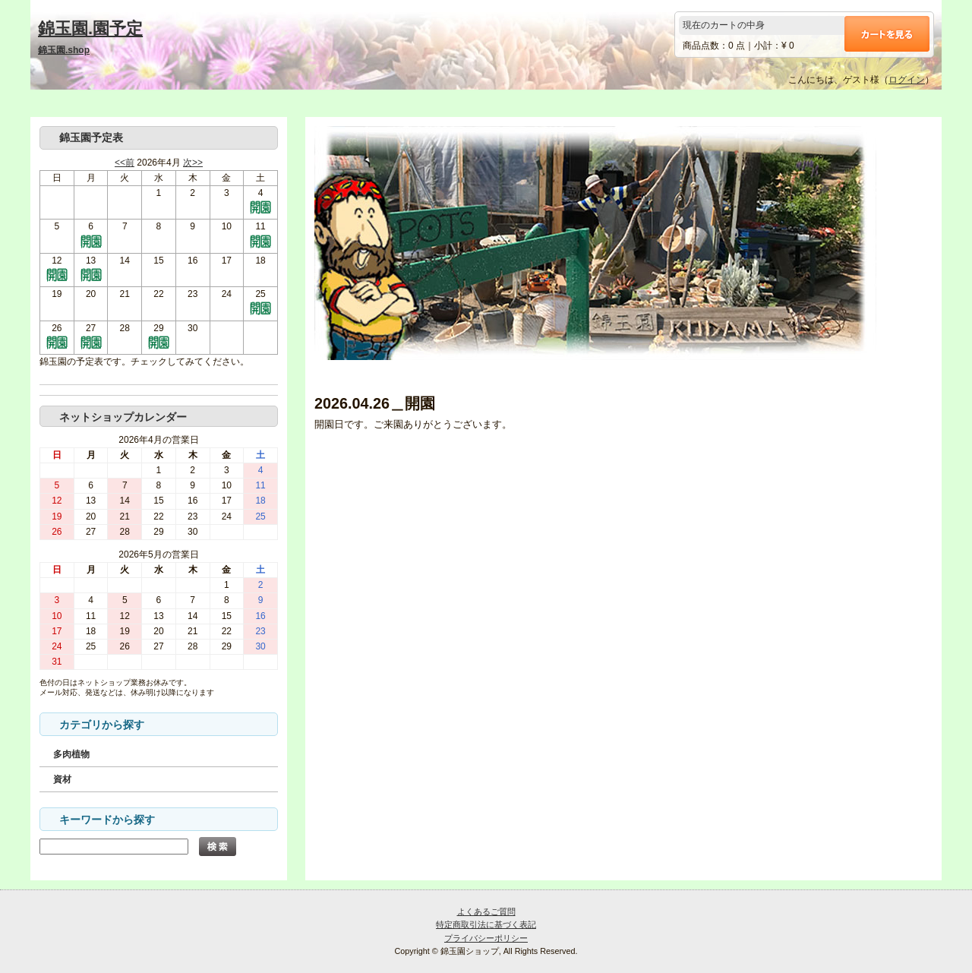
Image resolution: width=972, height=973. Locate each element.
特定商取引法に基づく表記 (486, 924)
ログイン (906, 79)
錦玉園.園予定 (90, 28)
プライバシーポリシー (486, 938)
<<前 (124, 162)
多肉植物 (71, 754)
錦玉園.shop (64, 50)
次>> (193, 162)
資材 (62, 779)
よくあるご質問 (486, 911)
